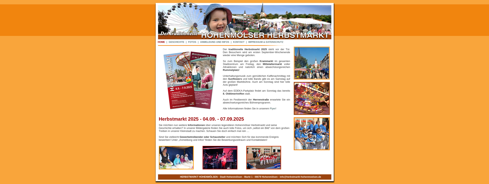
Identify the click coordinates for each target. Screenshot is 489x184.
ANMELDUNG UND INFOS (214, 42)
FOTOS (192, 42)
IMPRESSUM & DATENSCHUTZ (265, 42)
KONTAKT (238, 42)
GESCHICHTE (176, 42)
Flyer (273, 108)
